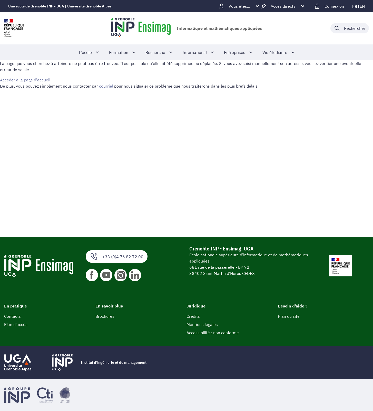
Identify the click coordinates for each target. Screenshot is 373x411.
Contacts (12, 316)
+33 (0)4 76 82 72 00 (116, 256)
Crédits (193, 316)
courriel (106, 86)
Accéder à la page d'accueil (25, 79)
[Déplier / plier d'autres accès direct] (283, 6)
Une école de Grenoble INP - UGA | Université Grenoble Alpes (60, 6)
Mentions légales (202, 324)
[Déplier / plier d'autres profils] (239, 6)
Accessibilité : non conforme (212, 332)
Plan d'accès (15, 324)
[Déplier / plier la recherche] (349, 28)
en (362, 6)
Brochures (104, 316)
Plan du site (289, 316)
